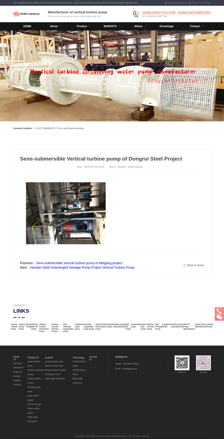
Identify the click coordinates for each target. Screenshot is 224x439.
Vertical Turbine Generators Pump (44, 327)
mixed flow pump (143, 326)
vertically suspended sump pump (89, 326)
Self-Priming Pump (158, 326)
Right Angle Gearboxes (55, 378)
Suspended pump (136, 325)
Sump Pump (28, 325)
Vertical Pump (210, 325)
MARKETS (49, 128)
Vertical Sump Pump (22, 326)
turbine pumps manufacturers (119, 325)
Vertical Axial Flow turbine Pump (101, 326)
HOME (27, 26)
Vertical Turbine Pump (14, 326)
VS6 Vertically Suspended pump (68, 327)
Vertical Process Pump (150, 326)
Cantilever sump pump (79, 326)
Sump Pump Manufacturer (201, 325)
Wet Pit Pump (128, 326)
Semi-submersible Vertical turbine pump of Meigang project (79, 263)
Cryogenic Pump (166, 325)
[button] (81, 119)
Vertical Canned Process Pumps (54, 327)
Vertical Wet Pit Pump (34, 326)
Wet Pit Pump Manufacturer (189, 326)
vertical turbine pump (54, 361)
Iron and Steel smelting (71, 128)
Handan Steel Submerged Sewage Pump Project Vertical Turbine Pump (82, 267)
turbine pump (110, 325)
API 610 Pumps (34, 404)
